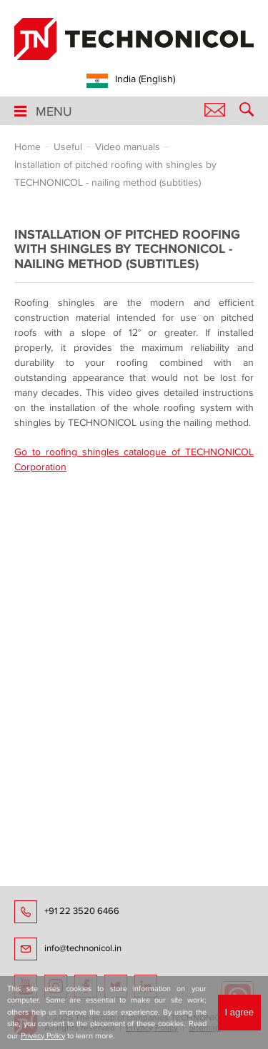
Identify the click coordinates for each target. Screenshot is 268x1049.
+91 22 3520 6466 (81, 911)
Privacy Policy (43, 1035)
